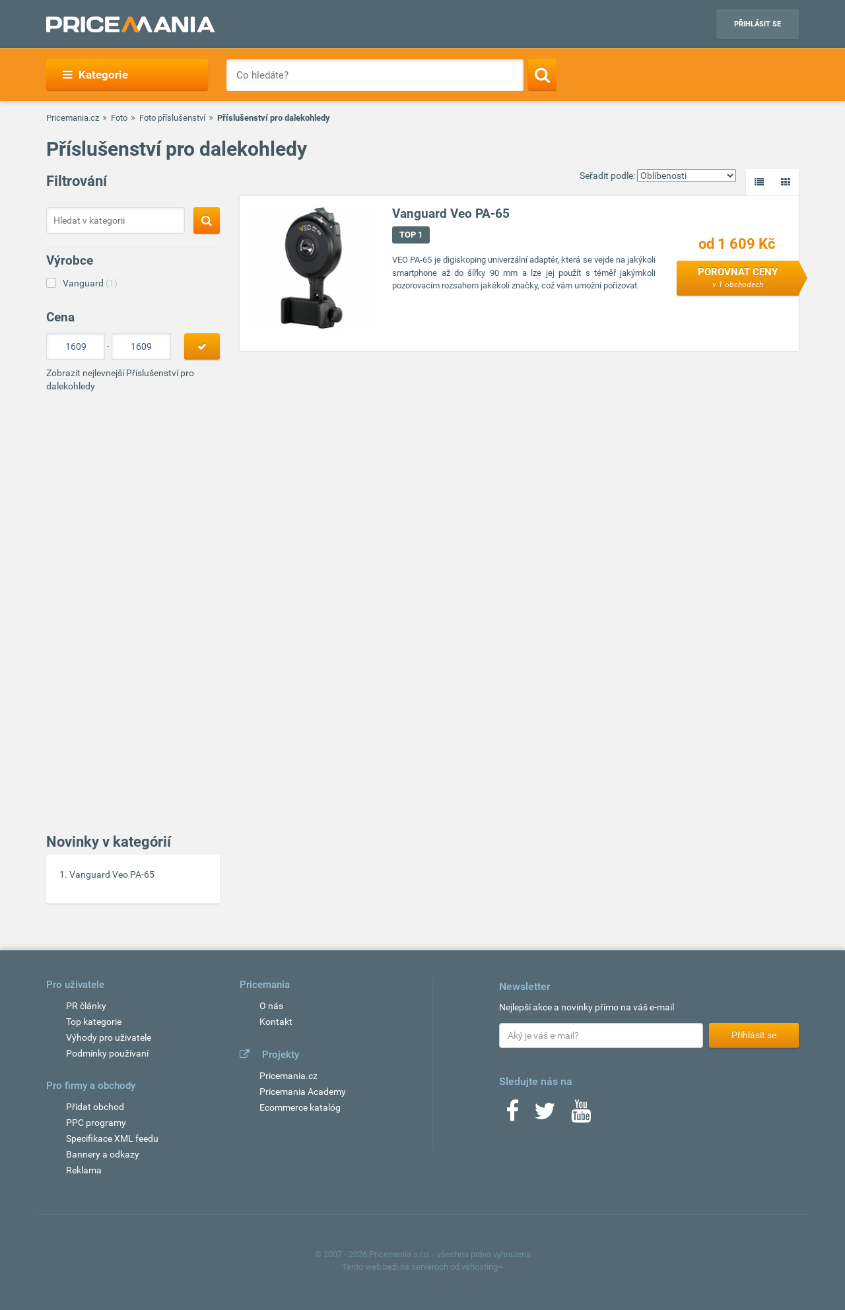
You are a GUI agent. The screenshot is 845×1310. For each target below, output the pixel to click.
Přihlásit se (757, 24)
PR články (86, 1005)
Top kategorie (93, 1021)
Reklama (84, 1170)
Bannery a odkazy (102, 1154)
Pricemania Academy (302, 1091)
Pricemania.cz (72, 118)
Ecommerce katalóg (300, 1107)
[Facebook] (512, 1115)
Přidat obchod (95, 1106)
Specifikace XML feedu (112, 1138)
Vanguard (90, 283)
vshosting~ (482, 1267)
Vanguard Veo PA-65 (111, 874)
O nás (271, 1005)
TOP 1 (410, 235)
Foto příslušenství (172, 118)
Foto (119, 118)
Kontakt (275, 1021)
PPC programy (96, 1122)
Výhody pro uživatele (108, 1037)
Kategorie (95, 74)
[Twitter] (544, 1115)
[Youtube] (580, 1115)
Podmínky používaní (107, 1053)
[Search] (542, 74)
